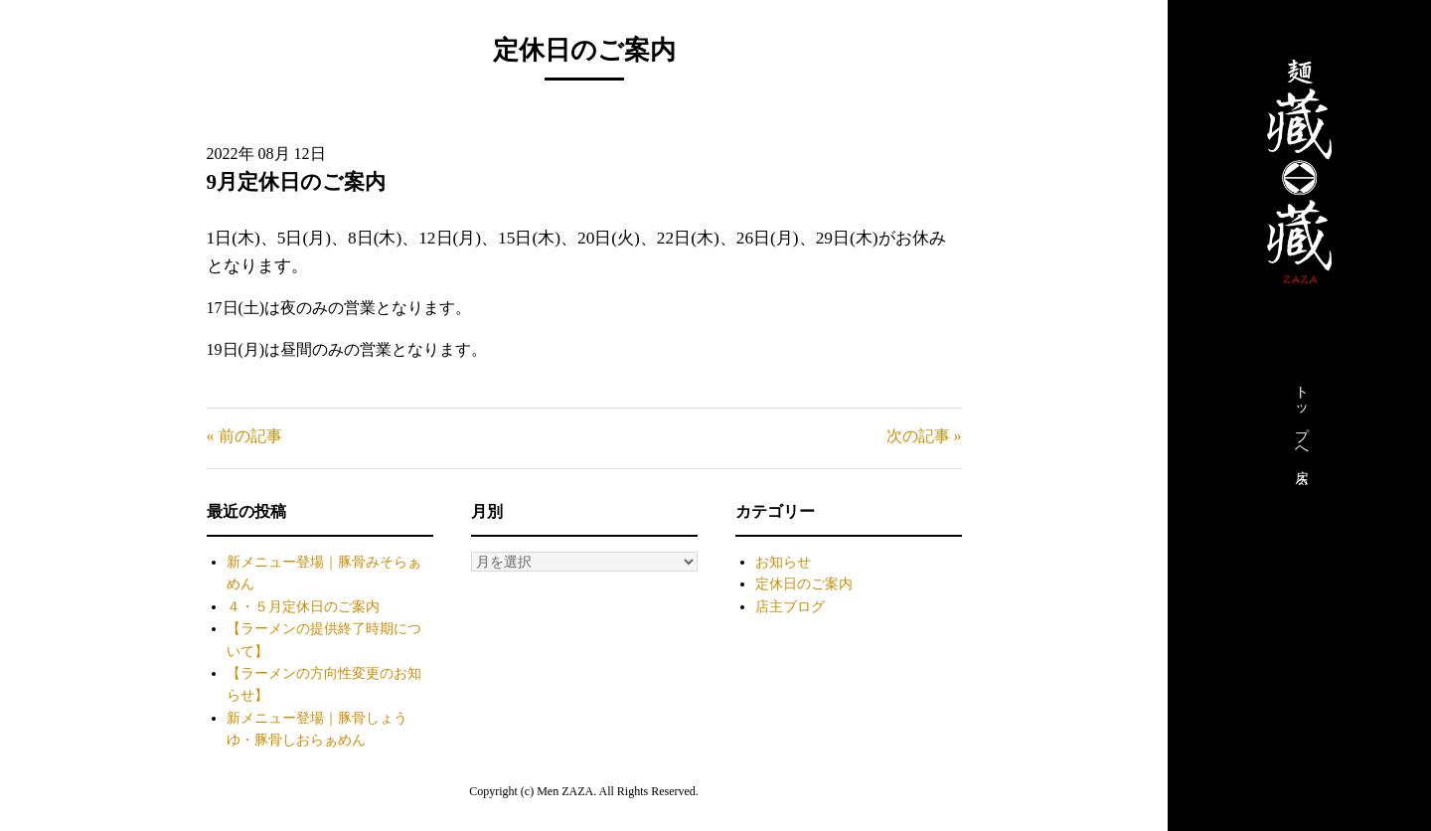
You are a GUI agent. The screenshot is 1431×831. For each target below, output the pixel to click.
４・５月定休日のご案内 (303, 606)
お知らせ (783, 562)
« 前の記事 (244, 435)
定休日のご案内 (804, 584)
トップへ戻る (1301, 430)
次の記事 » (924, 435)
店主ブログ (790, 606)
